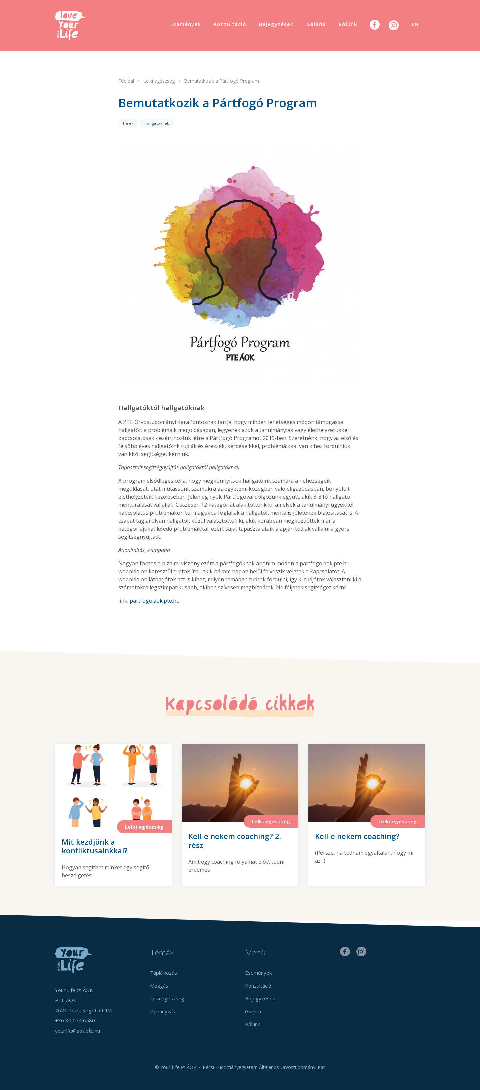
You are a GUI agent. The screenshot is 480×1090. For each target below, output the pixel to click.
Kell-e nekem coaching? (357, 836)
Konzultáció (230, 24)
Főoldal (126, 81)
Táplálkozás (163, 972)
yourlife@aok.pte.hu (77, 1030)
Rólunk (348, 24)
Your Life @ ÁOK (76, 25)
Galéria (316, 24)
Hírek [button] (128, 123)
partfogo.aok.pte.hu (155, 600)
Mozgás (159, 985)
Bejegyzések (276, 24)
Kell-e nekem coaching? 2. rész (234, 840)
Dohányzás (162, 1011)
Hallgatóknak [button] (157, 123)
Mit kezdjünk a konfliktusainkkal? (95, 846)
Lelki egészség (159, 81)
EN (415, 24)
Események (185, 24)
